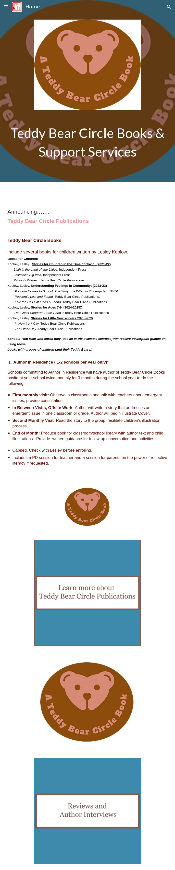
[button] (6, 6)
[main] (88, 142)
